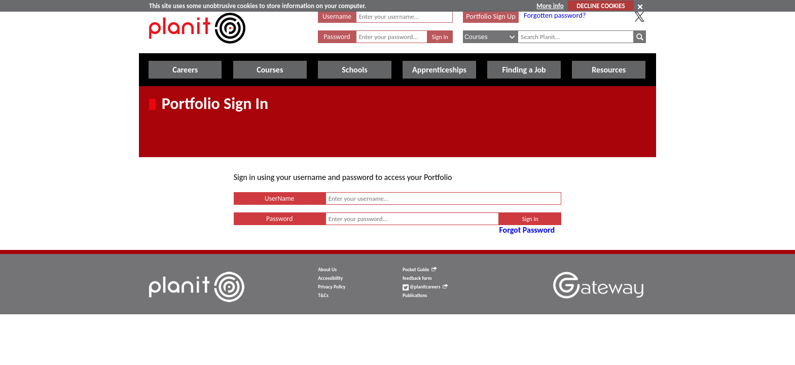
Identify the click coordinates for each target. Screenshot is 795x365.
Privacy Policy (331, 287)
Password (336, 36)
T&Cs (323, 296)
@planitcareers (425, 287)
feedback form (417, 278)
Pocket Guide (420, 270)
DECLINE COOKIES (600, 6)
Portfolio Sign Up (491, 16)
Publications (415, 296)
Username (336, 16)
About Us (327, 270)
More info (549, 6)
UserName (279, 198)
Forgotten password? (555, 15)
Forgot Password (527, 230)
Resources (609, 70)
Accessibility (330, 278)
